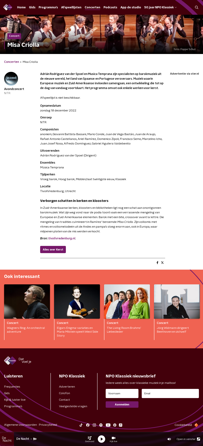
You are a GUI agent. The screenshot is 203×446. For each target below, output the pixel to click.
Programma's (48, 7)
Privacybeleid (48, 424)
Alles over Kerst (53, 249)
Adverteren (67, 386)
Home (21, 7)
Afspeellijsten (71, 7)
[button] (89, 439)
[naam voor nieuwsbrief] (122, 393)
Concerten (92, 7)
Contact (64, 399)
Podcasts (110, 7)
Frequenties (12, 386)
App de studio (130, 7)
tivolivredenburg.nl (61, 238)
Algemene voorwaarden (20, 424)
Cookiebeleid (183, 425)
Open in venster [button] (188, 439)
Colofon (64, 393)
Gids (32, 7)
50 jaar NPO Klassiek (160, 7)
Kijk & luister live (15, 399)
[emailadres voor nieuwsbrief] (170, 393)
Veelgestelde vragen (73, 406)
